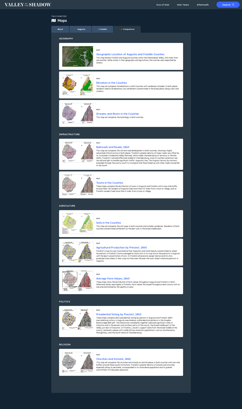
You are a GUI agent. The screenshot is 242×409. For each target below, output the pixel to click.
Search (228, 4)
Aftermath (203, 4)
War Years (183, 4)
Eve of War (163, 4)
